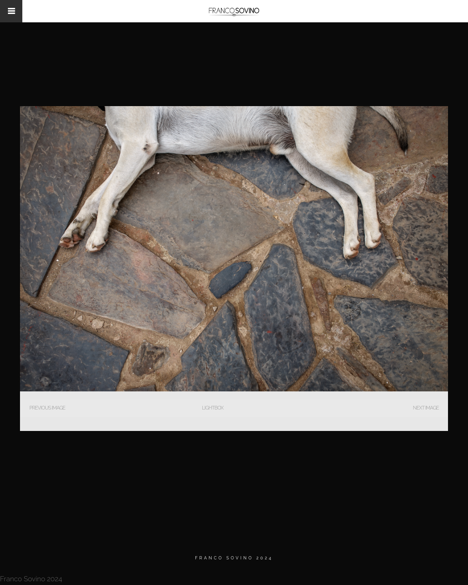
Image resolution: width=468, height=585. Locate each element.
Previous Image (47, 408)
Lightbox (212, 408)
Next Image (426, 408)
